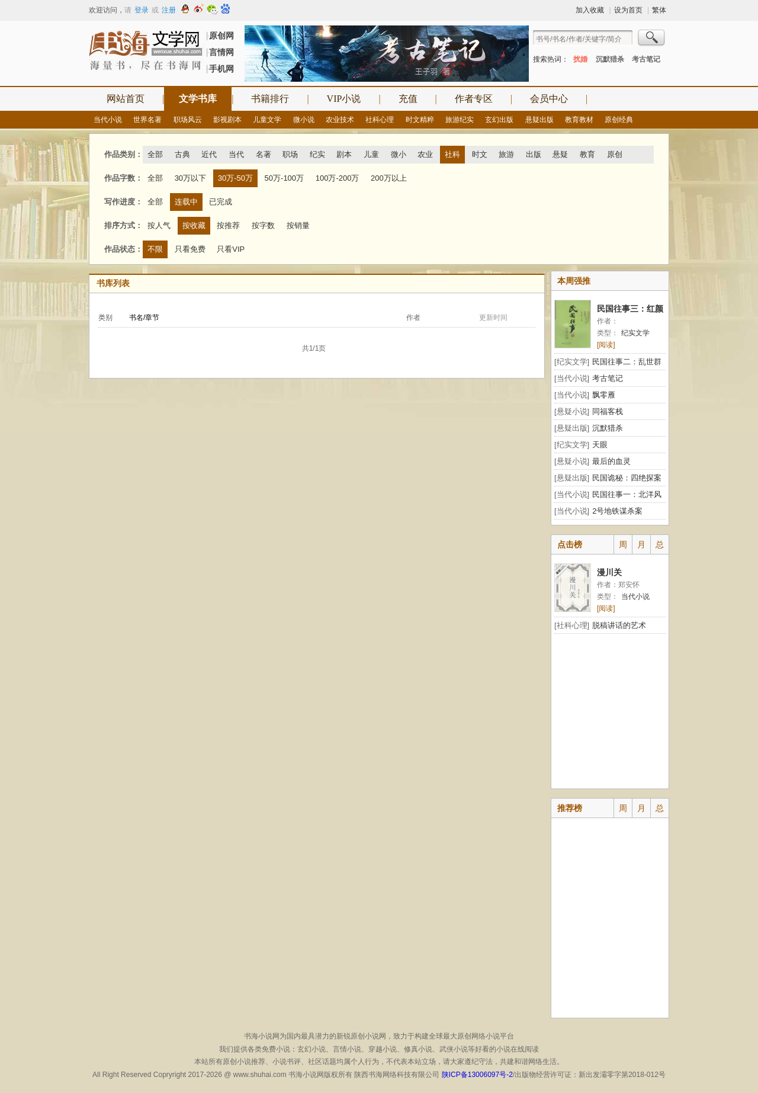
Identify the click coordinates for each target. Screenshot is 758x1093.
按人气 (159, 225)
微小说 (303, 120)
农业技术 (340, 120)
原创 (614, 154)
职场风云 (188, 120)
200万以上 (389, 178)
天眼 (600, 444)
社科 (452, 154)
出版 (533, 154)
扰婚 (580, 59)
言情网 (221, 52)
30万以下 (190, 178)
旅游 (506, 154)
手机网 (221, 68)
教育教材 (579, 120)
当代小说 (108, 120)
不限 (155, 249)
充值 (408, 99)
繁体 (659, 10)
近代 (209, 154)
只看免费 (190, 249)
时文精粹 (420, 120)
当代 (236, 154)
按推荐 (228, 225)
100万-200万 (337, 178)
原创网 (221, 35)
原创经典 (619, 120)
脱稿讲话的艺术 (619, 625)
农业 (425, 154)
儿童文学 (267, 120)
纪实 (317, 154)
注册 (169, 10)
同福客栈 (607, 411)
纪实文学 (635, 333)
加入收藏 (590, 10)
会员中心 (549, 99)
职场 (290, 154)
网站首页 (125, 99)
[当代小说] (571, 378)
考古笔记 (646, 59)
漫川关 (609, 572)
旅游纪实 (459, 120)
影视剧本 (227, 120)
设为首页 (628, 10)
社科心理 (379, 120)
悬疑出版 (539, 120)
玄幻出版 (499, 120)
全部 (155, 154)
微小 (398, 154)
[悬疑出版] (571, 428)
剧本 (344, 154)
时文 (479, 154)
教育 (587, 154)
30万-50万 (235, 178)
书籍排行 (270, 99)
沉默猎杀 (610, 59)
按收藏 (193, 225)
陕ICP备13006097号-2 (475, 1074)
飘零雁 (603, 394)
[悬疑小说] (571, 411)
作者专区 (474, 99)
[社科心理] (571, 625)
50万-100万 (284, 178)
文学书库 (198, 99)
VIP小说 (344, 99)
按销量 (298, 225)
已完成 (220, 201)
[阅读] (606, 345)
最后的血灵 (611, 461)
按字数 (263, 225)
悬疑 (560, 154)
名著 (263, 154)
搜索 (652, 39)
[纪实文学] (571, 361)
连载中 (186, 201)
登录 (141, 10)
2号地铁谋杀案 (617, 511)
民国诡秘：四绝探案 (626, 477)
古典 (182, 154)
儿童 (371, 154)
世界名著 (147, 120)
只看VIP (231, 249)
